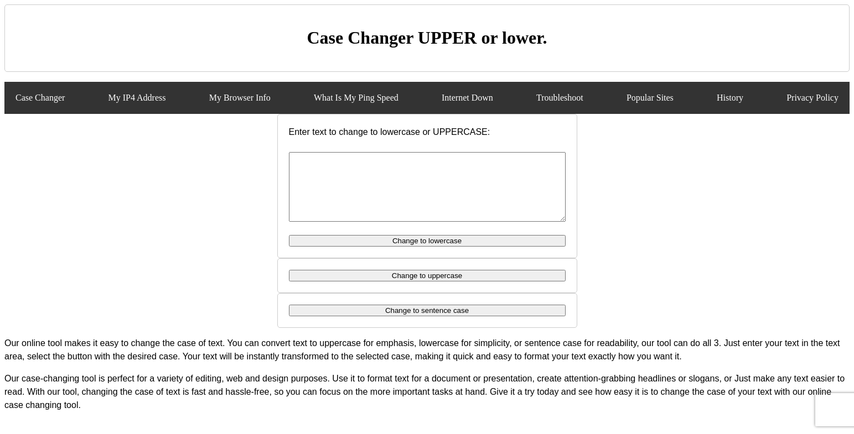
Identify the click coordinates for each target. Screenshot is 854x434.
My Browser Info (240, 97)
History (730, 97)
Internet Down (467, 97)
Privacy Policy (812, 97)
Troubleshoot (559, 97)
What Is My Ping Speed (356, 97)
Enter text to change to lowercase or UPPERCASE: (389, 132)
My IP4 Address (136, 97)
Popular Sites (650, 97)
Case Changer (40, 97)
